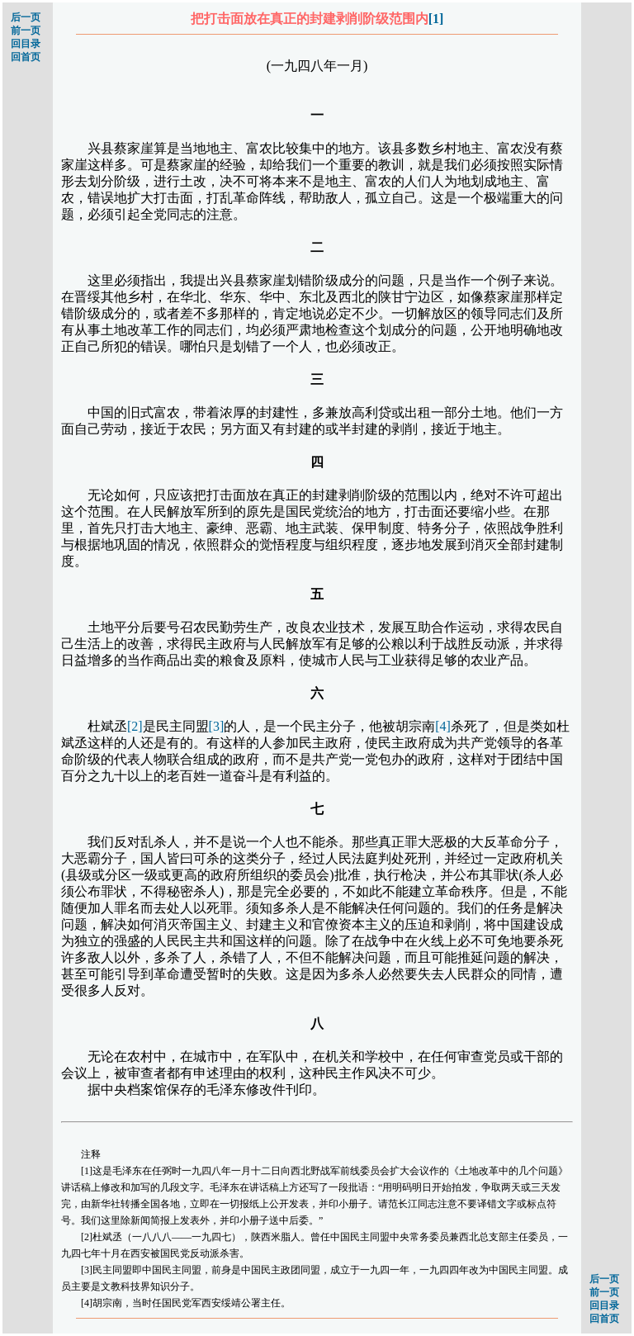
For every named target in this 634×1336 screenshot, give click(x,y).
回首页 (25, 57)
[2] (135, 726)
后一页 (25, 17)
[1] (436, 19)
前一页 (25, 30)
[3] (217, 726)
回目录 (25, 44)
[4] (443, 726)
